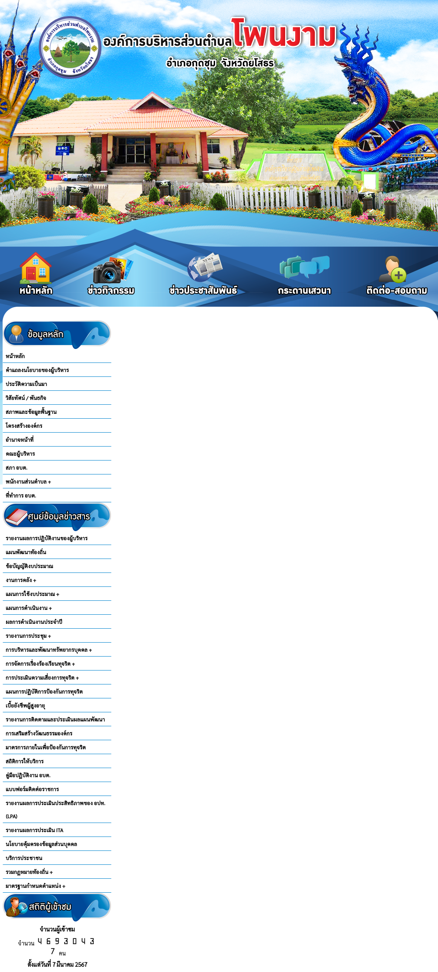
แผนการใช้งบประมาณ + (32, 593)
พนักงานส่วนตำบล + (28, 481)
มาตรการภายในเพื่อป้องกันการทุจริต (46, 747)
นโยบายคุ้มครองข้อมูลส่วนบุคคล (41, 843)
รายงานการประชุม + (28, 635)
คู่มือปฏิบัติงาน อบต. (28, 775)
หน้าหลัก (15, 355)
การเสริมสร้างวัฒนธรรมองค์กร (39, 733)
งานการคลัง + (21, 579)
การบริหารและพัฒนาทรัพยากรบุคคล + (49, 649)
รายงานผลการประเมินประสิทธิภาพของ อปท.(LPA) (55, 809)
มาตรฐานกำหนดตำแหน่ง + (35, 885)
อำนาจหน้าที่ (20, 439)
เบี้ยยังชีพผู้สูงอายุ (25, 705)
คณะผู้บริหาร (20, 453)
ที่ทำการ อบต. (21, 495)
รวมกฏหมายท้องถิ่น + (29, 871)
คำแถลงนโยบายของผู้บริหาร (37, 369)
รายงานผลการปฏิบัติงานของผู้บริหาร (47, 538)
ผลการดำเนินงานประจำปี (34, 621)
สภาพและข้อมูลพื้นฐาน (31, 411)
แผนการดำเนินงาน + (29, 607)
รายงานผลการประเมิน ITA (34, 829)
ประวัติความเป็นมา (26, 383)
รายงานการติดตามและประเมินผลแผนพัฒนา (55, 719)
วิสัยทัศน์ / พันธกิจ (26, 397)
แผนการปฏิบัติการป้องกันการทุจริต (44, 691)
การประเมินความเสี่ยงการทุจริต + (42, 677)
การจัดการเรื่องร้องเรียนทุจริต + (40, 663)
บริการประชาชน (24, 857)
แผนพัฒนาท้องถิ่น (26, 552)
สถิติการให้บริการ (25, 761)
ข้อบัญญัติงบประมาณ (29, 565)
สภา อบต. (16, 467)
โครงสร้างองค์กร (24, 425)
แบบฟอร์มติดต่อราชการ (32, 789)
